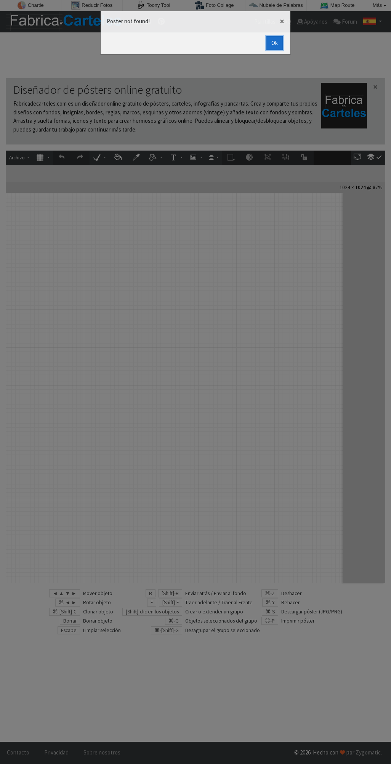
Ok (274, 43)
